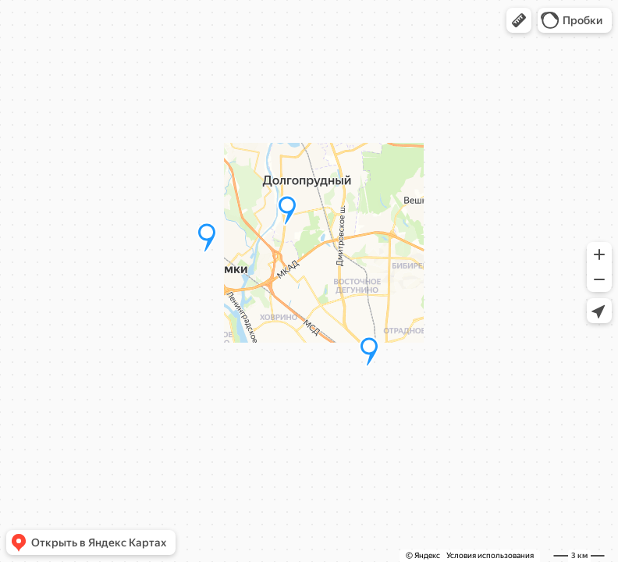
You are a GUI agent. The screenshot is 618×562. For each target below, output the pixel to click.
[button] (518, 20)
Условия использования (490, 555)
